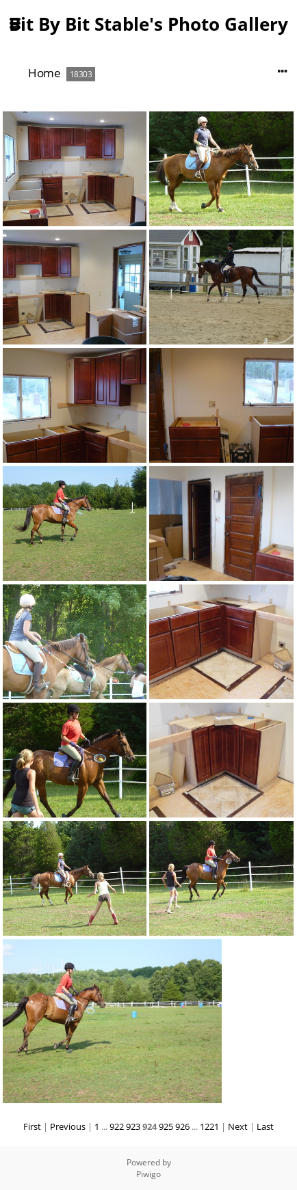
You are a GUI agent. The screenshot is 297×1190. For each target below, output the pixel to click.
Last (265, 1126)
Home (44, 73)
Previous (68, 1126)
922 (116, 1126)
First (32, 1126)
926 (182, 1126)
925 (166, 1126)
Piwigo (148, 1174)
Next (238, 1126)
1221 (209, 1126)
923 (133, 1126)
